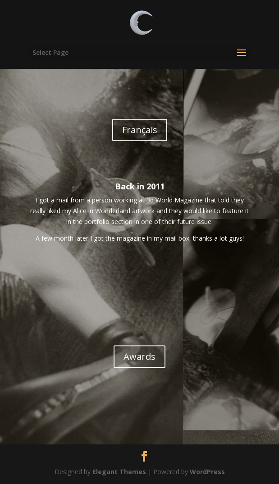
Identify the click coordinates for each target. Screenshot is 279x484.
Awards (139, 356)
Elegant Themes (119, 471)
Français (139, 130)
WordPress (207, 471)
